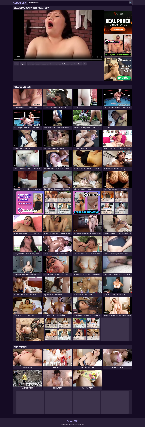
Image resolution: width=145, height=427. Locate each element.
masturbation (64, 64)
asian (16, 64)
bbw (79, 64)
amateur (45, 64)
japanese (30, 64)
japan (38, 64)
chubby (73, 64)
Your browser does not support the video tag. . (58, 35)
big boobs (53, 64)
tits (84, 64)
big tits (23, 64)
